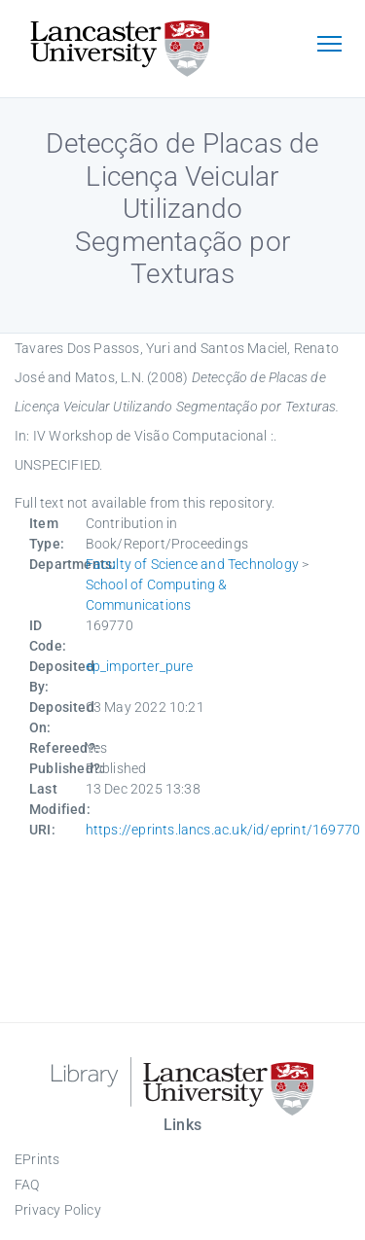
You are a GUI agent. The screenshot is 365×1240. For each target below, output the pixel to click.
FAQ (27, 1184)
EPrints (37, 1159)
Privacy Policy (58, 1210)
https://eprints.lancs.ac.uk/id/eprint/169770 (223, 829)
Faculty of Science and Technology (193, 564)
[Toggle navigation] (329, 45)
